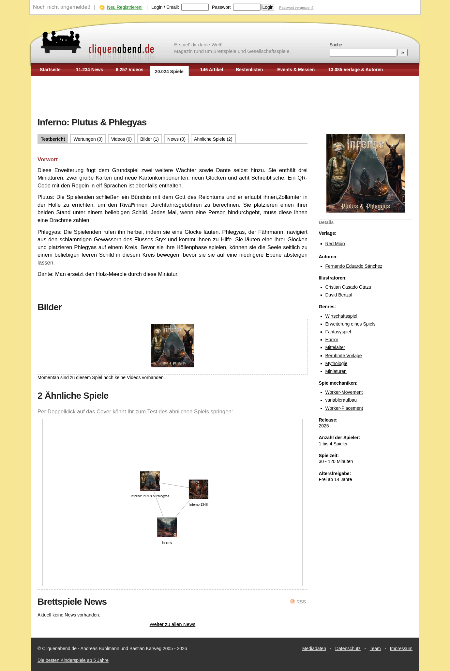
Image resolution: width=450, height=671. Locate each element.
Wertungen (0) (87, 139)
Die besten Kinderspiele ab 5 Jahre (73, 660)
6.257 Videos (129, 69)
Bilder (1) (149, 139)
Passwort (221, 7)
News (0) (176, 139)
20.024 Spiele (169, 71)
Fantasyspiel (338, 331)
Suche (336, 44)
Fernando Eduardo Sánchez (353, 266)
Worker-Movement (344, 392)
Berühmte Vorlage (343, 355)
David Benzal (338, 294)
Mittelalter (335, 347)
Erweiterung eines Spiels (350, 324)
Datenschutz (348, 648)
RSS (301, 601)
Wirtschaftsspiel (341, 316)
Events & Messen (296, 69)
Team (375, 648)
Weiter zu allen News (173, 624)
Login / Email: (165, 7)
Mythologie (336, 363)
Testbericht (53, 139)
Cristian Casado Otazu (348, 287)
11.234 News (89, 69)
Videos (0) (121, 139)
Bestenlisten (249, 69)
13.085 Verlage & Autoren (355, 69)
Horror (331, 339)
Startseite (50, 69)
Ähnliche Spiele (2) (213, 139)
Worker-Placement (344, 408)
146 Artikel (211, 69)
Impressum (401, 648)
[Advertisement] (225, 97)
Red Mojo (335, 243)
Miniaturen (336, 371)
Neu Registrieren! (124, 7)
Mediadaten (314, 648)
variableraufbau (341, 400)
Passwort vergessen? (296, 7)
